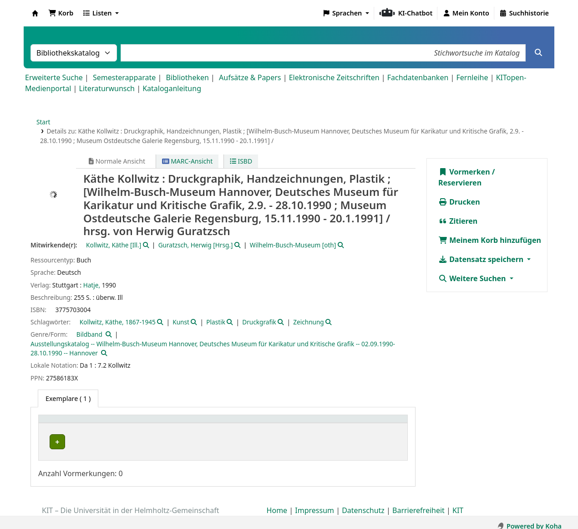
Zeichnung (308, 322)
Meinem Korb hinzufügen (489, 240)
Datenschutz (363, 503)
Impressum (314, 503)
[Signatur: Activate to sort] (316, 424)
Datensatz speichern (481, 259)
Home (277, 503)
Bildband (89, 334)
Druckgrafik (259, 322)
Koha (35, 13)
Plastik (215, 322)
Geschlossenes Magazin (206, 441)
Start (43, 122)
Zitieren (457, 221)
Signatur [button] (300, 423)
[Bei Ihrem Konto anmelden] (466, 13)
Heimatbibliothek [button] (71, 423)
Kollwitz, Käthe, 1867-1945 (118, 322)
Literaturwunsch (107, 88)
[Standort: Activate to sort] (225, 424)
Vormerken (464, 172)
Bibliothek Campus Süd (82, 441)
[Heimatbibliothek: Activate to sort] (103, 424)
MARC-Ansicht (187, 161)
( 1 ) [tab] (68, 398)
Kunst (180, 322)
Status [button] (364, 423)
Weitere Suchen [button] (473, 278)
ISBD (241, 161)
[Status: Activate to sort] (378, 424)
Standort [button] (186, 423)
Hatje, (91, 285)
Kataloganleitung (171, 88)
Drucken (459, 202)
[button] (61, 13)
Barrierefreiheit (418, 503)
